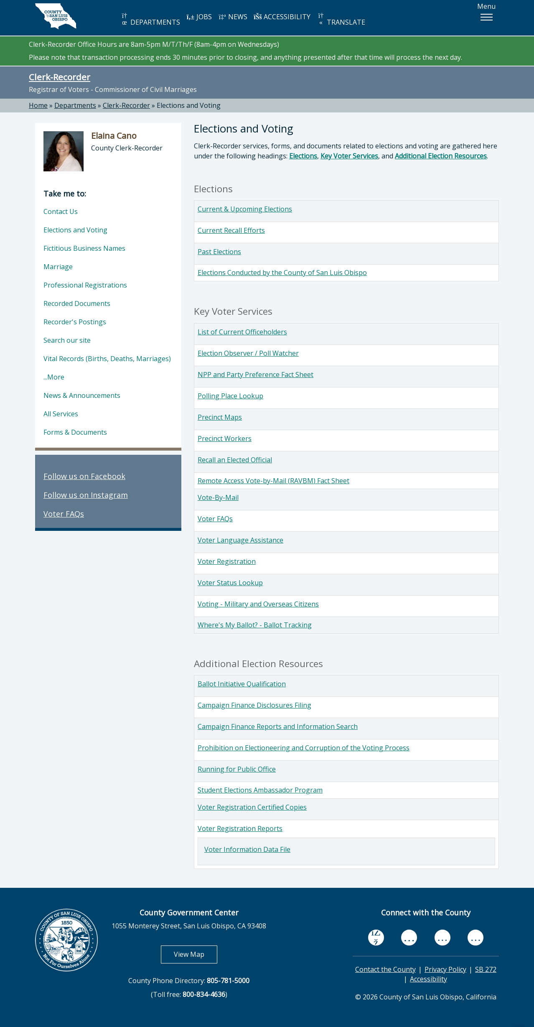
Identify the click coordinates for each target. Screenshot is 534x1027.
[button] (486, 17)
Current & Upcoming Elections (245, 209)
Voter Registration (227, 561)
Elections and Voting (189, 105)
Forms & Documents (75, 432)
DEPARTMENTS (150, 19)
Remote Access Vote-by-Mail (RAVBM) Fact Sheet (273, 480)
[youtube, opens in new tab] (409, 937)
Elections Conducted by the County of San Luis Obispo (282, 272)
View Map (195, 954)
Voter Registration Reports (240, 828)
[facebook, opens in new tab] (376, 937)
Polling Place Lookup (230, 395)
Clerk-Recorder (59, 77)
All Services (60, 413)
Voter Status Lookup (230, 582)
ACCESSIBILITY (282, 17)
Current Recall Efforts (231, 230)
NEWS (232, 17)
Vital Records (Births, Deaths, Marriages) (107, 358)
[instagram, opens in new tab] (475, 938)
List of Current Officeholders (242, 331)
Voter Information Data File (247, 849)
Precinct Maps (220, 417)
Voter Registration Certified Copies (252, 807)
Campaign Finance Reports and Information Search (278, 726)
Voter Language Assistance (240, 540)
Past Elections (219, 251)
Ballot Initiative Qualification (242, 683)
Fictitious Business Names (84, 248)
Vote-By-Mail (218, 497)
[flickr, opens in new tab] (442, 938)
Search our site (67, 340)
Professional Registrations (85, 285)
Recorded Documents (76, 303)
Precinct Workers (225, 438)
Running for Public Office (237, 769)
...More (53, 377)
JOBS (199, 17)
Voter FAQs (215, 518)
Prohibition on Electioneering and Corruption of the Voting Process (303, 747)
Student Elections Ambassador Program (260, 790)
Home (38, 105)
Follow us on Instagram (85, 495)
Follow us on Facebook (84, 476)
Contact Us (60, 211)
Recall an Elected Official (235, 459)
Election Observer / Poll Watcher (248, 353)
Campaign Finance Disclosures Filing (254, 705)
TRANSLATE (341, 19)
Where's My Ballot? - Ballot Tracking (255, 624)
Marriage (58, 266)
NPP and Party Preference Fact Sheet (255, 374)
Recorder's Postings (74, 321)
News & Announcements (81, 395)
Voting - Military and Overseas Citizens (258, 604)
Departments (75, 105)
